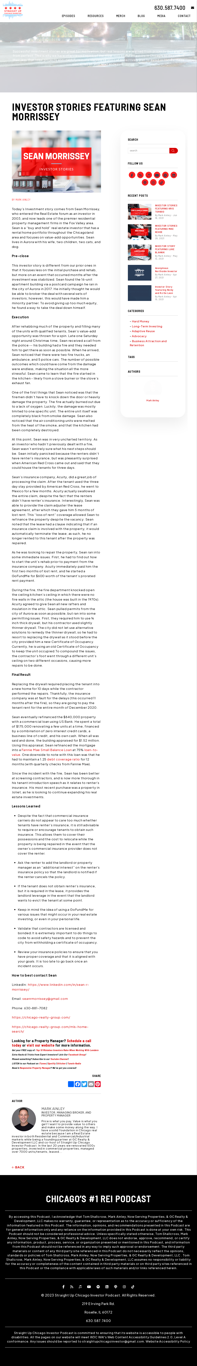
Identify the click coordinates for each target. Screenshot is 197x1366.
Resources (96, 16)
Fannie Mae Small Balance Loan (46, 750)
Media (161, 16)
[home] (13, 10)
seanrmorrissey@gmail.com (45, 998)
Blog (141, 16)
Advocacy (139, 336)
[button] (190, 8)
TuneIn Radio (74, 1063)
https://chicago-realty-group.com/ (41, 1017)
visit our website (40, 1045)
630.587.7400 (170, 7)
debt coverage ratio (63, 759)
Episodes (68, 16)
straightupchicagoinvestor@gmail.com (113, 1341)
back (18, 1167)
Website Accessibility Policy (168, 1341)
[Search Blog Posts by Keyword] (148, 150)
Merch (120, 16)
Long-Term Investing (147, 326)
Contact (184, 16)
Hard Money (140, 321)
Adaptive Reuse (143, 331)
